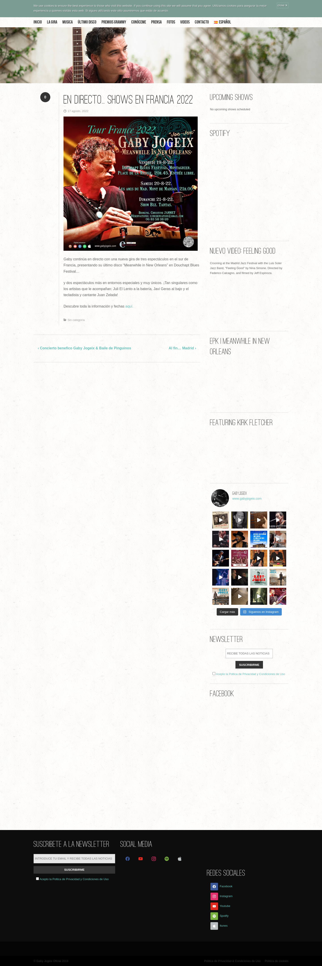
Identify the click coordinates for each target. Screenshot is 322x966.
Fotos (171, 22)
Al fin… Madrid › (182, 348)
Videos (185, 22)
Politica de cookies (276, 961)
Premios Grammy (114, 22)
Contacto (202, 22)
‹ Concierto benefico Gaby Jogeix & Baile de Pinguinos (84, 348)
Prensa (156, 22)
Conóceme (138, 22)
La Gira (52, 22)
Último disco (87, 22)
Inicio (38, 22)
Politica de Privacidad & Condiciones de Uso (232, 961)
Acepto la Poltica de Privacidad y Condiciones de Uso (250, 674)
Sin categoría (76, 320)
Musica (67, 22)
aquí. (129, 306)
